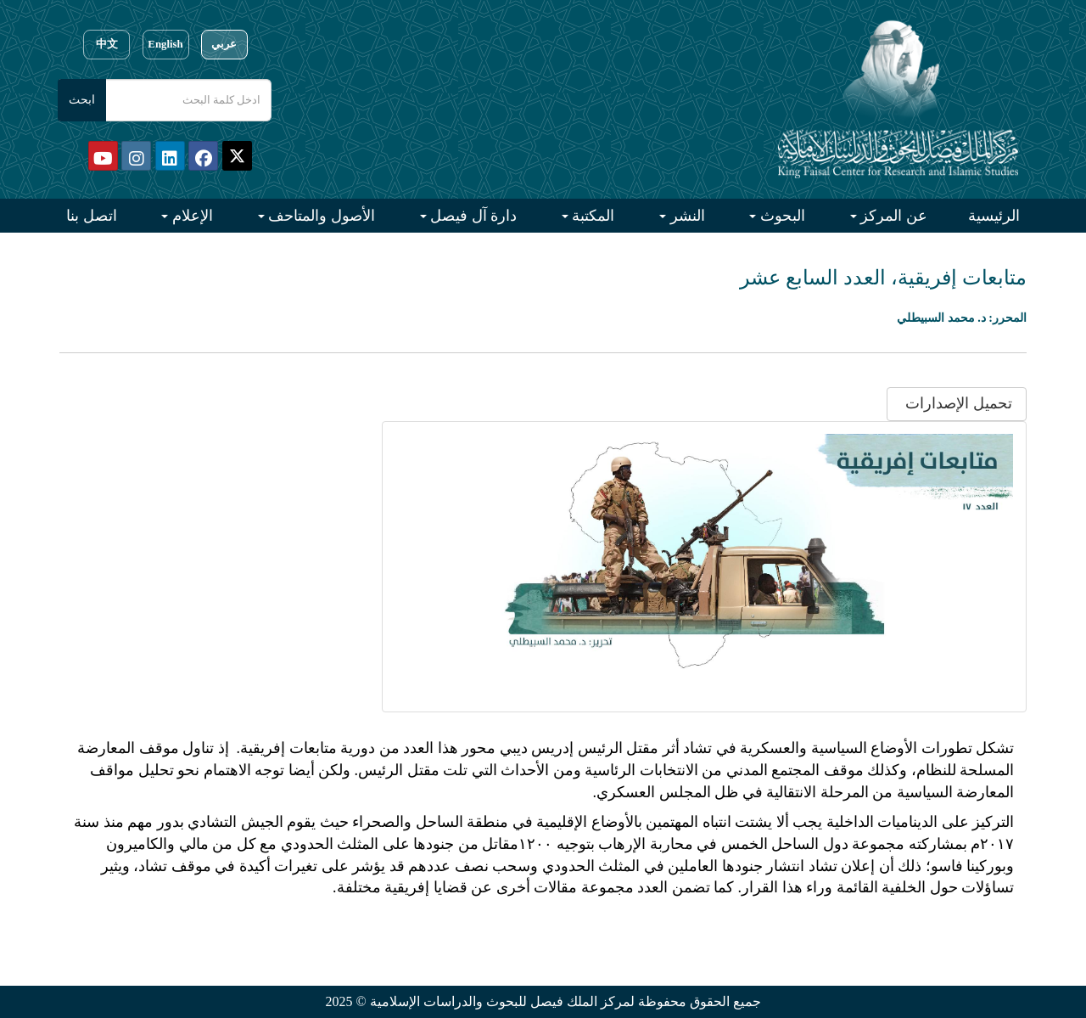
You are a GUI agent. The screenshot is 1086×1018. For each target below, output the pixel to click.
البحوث (780, 215)
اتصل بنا (91, 215)
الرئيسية (994, 215)
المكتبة (591, 215)
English (165, 44)
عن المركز (892, 215)
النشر (685, 215)
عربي (224, 44)
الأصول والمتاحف (320, 215)
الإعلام (190, 215)
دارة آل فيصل (472, 215)
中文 (107, 44)
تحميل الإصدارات (957, 403)
